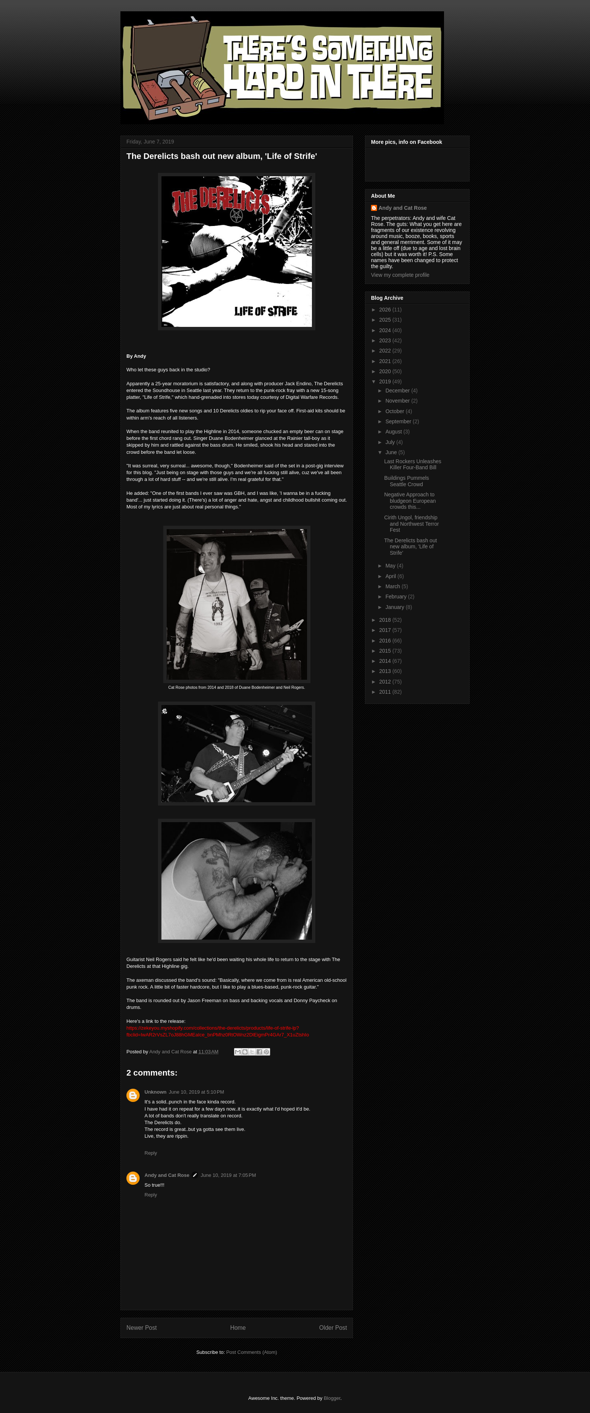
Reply (150, 1153)
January (395, 607)
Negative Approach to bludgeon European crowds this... (410, 500)
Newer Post (141, 1327)
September (398, 421)
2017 (385, 630)
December (398, 391)
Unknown (155, 1092)
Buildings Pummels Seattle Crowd (406, 481)
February (396, 597)
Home (238, 1327)
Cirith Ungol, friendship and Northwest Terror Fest (411, 523)
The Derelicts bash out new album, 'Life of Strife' (410, 546)
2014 (385, 661)
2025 (385, 320)
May (391, 566)
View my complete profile (400, 275)
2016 (385, 641)
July (390, 442)
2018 (385, 620)
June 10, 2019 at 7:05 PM (228, 1175)
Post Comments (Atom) (251, 1352)
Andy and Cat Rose (166, 1175)
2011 (385, 692)
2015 (385, 651)
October (395, 411)
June (391, 452)
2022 (385, 351)
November (398, 401)
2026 (385, 310)
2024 (385, 330)
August (394, 432)
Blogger (332, 1398)
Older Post (333, 1327)
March (393, 586)
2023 (385, 340)
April (391, 576)
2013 (385, 671)
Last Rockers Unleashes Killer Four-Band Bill (412, 464)
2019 (385, 381)
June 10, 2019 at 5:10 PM (196, 1092)
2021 (385, 361)
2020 (385, 371)
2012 (385, 682)
